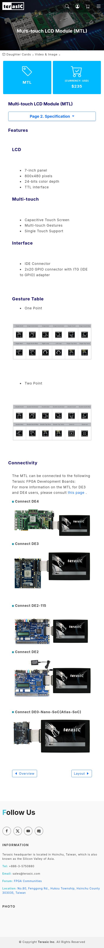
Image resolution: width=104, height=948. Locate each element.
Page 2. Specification (50, 116)
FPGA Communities (28, 881)
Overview (25, 773)
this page (76, 492)
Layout (81, 773)
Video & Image (46, 54)
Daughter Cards (18, 54)
